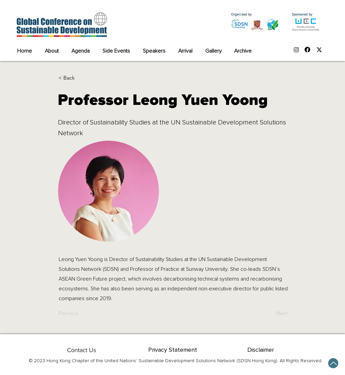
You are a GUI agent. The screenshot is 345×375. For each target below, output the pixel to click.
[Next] (270, 313)
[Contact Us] (81, 350)
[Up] (333, 363)
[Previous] (80, 313)
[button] (80, 78)
